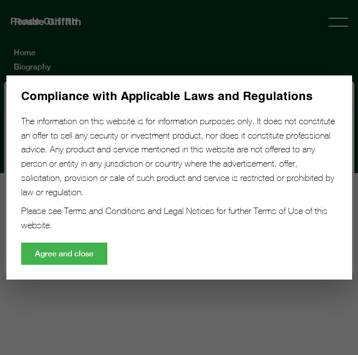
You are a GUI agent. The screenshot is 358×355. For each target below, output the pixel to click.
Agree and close (64, 253)
